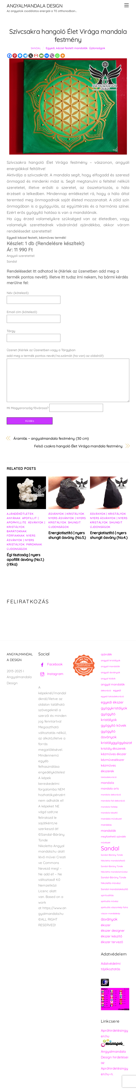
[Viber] (52, 55)
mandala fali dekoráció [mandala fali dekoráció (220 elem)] (113, 800)
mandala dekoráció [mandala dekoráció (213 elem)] (111, 794)
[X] (30, 55)
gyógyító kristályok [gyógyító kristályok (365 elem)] (109, 717)
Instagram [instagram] (50, 674)
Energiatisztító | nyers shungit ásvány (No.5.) (67, 535)
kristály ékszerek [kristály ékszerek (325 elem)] (113, 748)
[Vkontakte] (46, 55)
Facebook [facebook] (50, 664)
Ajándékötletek (20, 514)
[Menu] (126, 5)
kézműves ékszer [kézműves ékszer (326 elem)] (113, 754)
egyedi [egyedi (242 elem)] (117, 690)
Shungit (74, 522)
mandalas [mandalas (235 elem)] (106, 824)
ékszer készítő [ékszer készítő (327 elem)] (111, 936)
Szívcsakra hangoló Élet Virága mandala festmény (68, 35)
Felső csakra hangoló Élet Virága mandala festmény (78, 446)
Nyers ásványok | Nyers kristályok (21, 540)
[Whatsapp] (57, 55)
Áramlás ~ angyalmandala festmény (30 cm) (51, 438)
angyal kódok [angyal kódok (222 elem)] (108, 678)
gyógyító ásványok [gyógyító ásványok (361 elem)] (109, 734)
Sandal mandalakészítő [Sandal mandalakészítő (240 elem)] (114, 889)
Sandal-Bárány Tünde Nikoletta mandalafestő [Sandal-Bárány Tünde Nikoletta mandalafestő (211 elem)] (113, 858)
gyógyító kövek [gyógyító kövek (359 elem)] (113, 725)
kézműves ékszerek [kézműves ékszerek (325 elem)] (108, 768)
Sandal (36, 48)
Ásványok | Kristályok (66, 514)
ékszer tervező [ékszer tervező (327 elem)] (112, 942)
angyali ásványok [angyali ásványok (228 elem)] (110, 672)
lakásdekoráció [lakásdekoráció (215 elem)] (109, 777)
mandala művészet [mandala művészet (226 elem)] (111, 818)
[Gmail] (36, 55)
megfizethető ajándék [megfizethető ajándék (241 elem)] (113, 836)
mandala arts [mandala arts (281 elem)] (110, 788)
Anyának (13, 518)
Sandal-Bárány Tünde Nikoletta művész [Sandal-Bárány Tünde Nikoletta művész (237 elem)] (113, 880)
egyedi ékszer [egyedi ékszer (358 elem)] (112, 702)
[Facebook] (9, 55)
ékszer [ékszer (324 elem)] (106, 925)
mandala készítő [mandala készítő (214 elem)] (109, 812)
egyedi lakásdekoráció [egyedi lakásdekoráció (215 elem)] (112, 696)
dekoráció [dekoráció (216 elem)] (106, 690)
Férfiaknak (15, 535)
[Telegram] (25, 55)
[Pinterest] (14, 55)
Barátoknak (16, 531)
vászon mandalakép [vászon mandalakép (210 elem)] (110, 913)
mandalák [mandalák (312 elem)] (108, 831)
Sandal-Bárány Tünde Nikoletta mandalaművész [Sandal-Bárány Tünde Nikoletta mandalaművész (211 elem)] (114, 869)
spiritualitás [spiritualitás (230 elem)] (107, 895)
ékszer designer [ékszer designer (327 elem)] (113, 930)
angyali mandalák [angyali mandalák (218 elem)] (110, 666)
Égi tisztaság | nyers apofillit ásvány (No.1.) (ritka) (25, 559)
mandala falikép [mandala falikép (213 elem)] (109, 806)
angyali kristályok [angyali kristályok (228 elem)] (110, 660)
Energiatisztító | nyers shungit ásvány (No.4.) (109, 535)
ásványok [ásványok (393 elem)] (109, 919)
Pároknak (34, 544)
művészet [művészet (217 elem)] (105, 842)
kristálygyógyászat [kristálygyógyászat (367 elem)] (116, 742)
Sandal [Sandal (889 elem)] (110, 848)
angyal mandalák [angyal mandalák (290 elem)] (113, 684)
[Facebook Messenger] (20, 55)
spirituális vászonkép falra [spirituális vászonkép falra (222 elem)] (114, 907)
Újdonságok (97, 48)
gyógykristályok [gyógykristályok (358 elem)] (114, 708)
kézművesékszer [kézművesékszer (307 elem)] (112, 760)
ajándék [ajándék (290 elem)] (106, 654)
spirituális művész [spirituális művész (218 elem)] (109, 901)
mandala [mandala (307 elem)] (107, 783)
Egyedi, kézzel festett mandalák (67, 48)
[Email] (41, 55)
